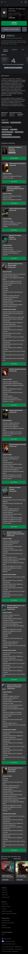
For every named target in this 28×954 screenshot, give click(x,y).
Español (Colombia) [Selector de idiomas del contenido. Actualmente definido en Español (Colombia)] (7, 938)
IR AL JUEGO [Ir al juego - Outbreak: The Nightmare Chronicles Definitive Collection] (14, 203)
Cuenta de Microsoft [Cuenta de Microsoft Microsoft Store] (5, 920)
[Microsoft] (14, 1)
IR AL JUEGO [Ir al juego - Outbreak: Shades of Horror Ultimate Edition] (14, 363)
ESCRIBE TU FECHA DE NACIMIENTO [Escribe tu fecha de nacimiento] (13, 67)
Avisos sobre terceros (19, 949)
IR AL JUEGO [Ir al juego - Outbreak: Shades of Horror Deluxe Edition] (14, 850)
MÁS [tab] (23, 49)
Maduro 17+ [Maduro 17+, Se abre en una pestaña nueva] (10, 35)
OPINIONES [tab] (14, 49)
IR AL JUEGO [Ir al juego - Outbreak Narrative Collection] (14, 181)
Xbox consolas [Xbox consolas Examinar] (4, 889)
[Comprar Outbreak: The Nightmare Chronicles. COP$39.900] (14, 23)
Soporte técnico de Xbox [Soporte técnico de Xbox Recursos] (6, 906)
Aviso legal (4, 949)
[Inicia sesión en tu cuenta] (25, 2)
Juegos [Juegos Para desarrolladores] (3, 934)
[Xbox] (4, 5)
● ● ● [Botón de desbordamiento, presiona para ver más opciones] (24, 29)
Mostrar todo (17, 858)
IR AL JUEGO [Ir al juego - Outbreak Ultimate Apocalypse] (14, 230)
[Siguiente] (25, 55)
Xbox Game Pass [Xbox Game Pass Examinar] (5, 894)
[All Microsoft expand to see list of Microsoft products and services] (2, 2)
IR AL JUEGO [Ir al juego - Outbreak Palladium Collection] (14, 482)
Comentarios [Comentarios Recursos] (4, 908)
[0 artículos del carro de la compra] (22, 2)
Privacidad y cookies (18, 946)
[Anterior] (22, 55)
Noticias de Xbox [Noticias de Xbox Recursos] (5, 903)
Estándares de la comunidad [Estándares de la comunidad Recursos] (7, 911)
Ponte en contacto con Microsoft (8, 946)
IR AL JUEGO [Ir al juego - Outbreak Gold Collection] (14, 439)
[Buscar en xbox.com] (5, 2)
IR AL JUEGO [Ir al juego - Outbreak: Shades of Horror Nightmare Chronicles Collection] (14, 600)
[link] (7, 871)
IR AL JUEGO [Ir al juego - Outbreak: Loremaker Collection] (14, 526)
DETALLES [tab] (5, 49)
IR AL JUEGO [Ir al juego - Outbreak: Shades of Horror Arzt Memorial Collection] (14, 679)
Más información (13, 43)
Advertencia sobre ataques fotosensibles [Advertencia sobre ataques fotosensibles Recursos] (9, 913)
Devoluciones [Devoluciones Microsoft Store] (4, 925)
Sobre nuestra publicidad (6, 951)
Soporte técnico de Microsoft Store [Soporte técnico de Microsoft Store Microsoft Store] (8, 922)
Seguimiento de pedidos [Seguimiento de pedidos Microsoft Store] (6, 927)
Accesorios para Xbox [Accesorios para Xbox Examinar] (5, 897)
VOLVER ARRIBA (14, 158)
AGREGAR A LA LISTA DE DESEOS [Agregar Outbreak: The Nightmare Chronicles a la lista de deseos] (11, 29)
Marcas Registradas (10, 949)
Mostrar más (5, 108)
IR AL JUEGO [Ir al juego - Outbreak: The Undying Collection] (14, 258)
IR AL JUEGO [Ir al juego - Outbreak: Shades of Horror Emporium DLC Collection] (14, 762)
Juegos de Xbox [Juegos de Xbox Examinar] (4, 892)
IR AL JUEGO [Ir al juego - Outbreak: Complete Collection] (14, 405)
